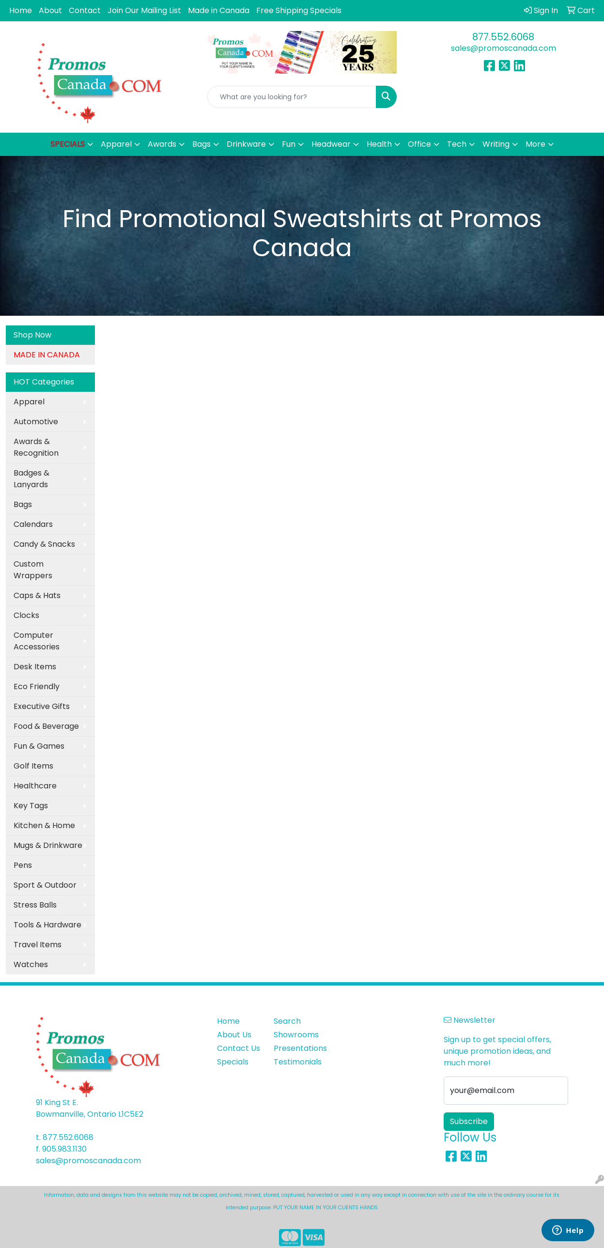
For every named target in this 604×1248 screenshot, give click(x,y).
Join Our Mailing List (144, 10)
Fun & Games (39, 746)
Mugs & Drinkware (48, 845)
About (50, 10)
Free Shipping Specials (298, 10)
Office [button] (419, 144)
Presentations (296, 1048)
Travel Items (38, 944)
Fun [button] (288, 144)
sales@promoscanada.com (503, 48)
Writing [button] (496, 144)
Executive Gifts (42, 706)
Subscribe (469, 1121)
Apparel (29, 401)
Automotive (36, 421)
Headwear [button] (331, 144)
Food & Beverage (46, 726)
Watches (31, 964)
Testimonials (296, 1061)
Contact (85, 10)
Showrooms (296, 1034)
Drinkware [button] (246, 144)
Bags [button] (201, 144)
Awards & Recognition (36, 447)
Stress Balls (35, 904)
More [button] (535, 144)
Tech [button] (456, 144)
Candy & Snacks (44, 544)
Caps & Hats (37, 595)
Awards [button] (162, 144)
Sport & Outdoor (45, 885)
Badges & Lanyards (31, 478)
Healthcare (35, 785)
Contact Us (238, 1048)
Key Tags (31, 805)
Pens (23, 865)
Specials (232, 1061)
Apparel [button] (116, 144)
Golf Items (33, 765)
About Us (234, 1034)
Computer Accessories (37, 641)
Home (20, 10)
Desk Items (35, 666)
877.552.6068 (503, 37)
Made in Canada (218, 10)
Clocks (26, 615)
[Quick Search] (292, 97)
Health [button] (379, 144)
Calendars (33, 524)
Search (287, 1021)
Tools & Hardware (47, 924)
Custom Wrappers (33, 569)
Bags (23, 504)
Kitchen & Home (44, 825)
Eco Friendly (37, 686)
